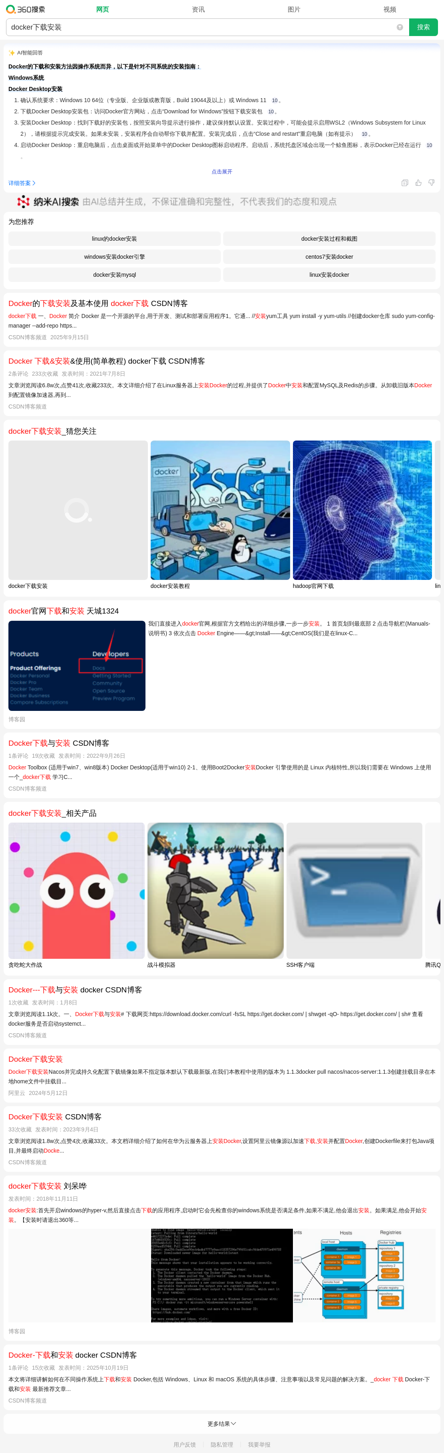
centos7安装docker (329, 257)
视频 (389, 9)
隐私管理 (222, 1444)
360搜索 (27, 9)
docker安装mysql (114, 275)
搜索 (423, 27)
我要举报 (259, 1444)
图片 (294, 9)
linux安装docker (329, 275)
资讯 (198, 9)
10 (274, 100)
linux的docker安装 (114, 238)
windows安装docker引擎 (114, 257)
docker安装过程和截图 (329, 238)
